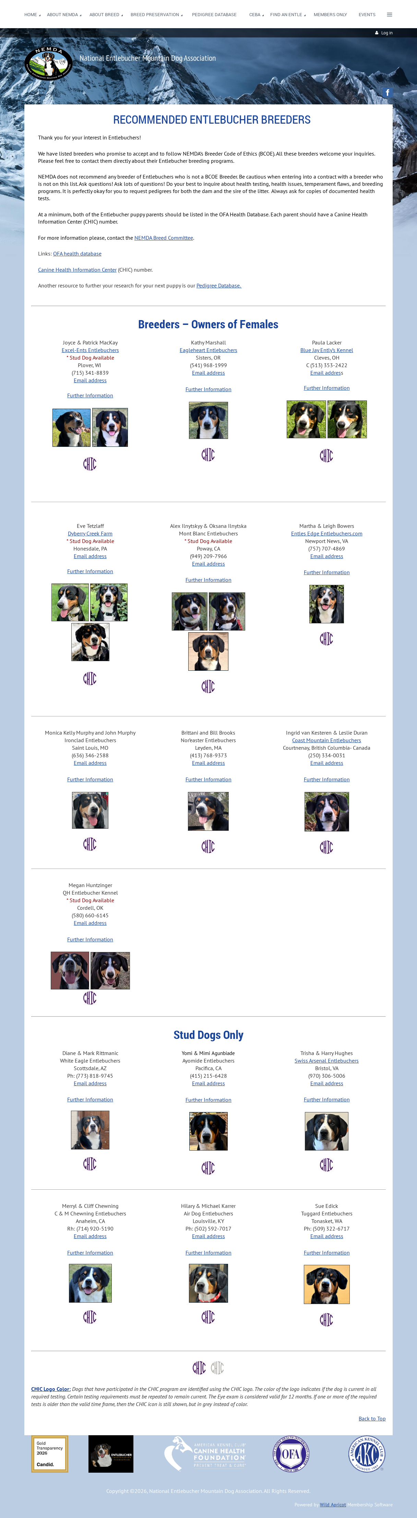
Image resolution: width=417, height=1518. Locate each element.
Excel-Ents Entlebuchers (90, 350)
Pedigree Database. (219, 285)
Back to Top (372, 1418)
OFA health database (77, 253)
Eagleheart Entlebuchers (208, 350)
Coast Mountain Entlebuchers (326, 740)
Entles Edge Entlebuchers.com (326, 533)
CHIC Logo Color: (51, 1388)
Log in (387, 33)
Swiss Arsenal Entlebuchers (327, 1060)
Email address (90, 380)
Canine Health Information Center (77, 269)
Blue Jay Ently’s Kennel (326, 350)
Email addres (325, 372)
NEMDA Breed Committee (163, 237)
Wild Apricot (333, 1505)
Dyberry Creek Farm (90, 533)
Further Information (90, 395)
